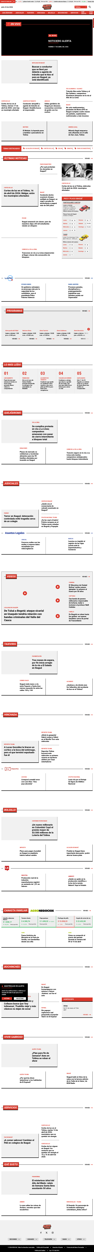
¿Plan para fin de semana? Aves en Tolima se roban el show (41, 1057)
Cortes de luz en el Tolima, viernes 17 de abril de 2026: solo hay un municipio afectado (10, 107)
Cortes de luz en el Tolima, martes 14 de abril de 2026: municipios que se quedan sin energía (49, 1132)
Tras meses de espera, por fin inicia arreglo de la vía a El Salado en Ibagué (43, 664)
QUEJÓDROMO (7, 13)
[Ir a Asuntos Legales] (14, 533)
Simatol (70, 148)
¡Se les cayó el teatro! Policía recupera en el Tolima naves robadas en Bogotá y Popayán (50, 523)
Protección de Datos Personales (75, 1247)
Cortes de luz (49, 148)
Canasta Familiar (6, 1)
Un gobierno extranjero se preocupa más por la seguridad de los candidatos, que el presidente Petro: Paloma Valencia (30, 292)
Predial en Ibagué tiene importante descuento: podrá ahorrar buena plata (78, 853)
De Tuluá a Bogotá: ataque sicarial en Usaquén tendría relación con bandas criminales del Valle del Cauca (24, 615)
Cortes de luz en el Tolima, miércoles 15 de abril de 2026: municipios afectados (76, 188)
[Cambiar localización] (81, 7)
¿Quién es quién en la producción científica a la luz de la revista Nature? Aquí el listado (77, 882)
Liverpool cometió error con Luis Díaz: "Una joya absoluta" (30, 782)
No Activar (19, 998)
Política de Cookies (40, 1250)
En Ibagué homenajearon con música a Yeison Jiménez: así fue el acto (48, 991)
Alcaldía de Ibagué (32, 148)
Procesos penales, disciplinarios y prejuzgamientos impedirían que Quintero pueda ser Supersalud (75, 292)
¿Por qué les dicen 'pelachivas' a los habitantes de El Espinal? (31, 1080)
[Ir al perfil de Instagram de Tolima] (53, 1233)
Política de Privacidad (43, 1247)
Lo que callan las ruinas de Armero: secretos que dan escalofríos (30, 1207)
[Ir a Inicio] (47, 7)
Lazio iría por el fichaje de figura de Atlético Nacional (77, 782)
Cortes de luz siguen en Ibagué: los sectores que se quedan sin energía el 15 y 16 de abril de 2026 (49, 1151)
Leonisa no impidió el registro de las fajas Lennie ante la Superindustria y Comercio (76, 545)
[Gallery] (47, 328)
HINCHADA (41, 13)
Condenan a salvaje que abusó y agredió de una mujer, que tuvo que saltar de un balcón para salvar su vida (65, 384)
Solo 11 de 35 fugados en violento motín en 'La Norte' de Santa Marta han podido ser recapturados (83, 384)
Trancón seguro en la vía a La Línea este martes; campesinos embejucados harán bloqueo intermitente (78, 456)
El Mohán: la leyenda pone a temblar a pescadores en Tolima (33, 133)
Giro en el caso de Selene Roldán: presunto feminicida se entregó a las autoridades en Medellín (28, 384)
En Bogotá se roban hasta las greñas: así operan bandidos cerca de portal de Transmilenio (79, 617)
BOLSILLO (51, 13)
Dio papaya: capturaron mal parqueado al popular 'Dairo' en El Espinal (49, 1013)
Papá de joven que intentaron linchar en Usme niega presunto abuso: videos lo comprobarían (10, 384)
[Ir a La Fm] (9, 278)
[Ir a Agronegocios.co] (42, 910)
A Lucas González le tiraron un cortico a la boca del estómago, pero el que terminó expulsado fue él (19, 751)
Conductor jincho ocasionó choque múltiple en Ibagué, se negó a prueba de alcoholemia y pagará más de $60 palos (48, 200)
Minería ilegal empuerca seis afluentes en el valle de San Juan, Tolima (78, 133)
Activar (6, 998)
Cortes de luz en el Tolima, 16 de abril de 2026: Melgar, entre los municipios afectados (19, 193)
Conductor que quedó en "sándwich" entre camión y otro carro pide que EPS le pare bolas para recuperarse (46, 386)
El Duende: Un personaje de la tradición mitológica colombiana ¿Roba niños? (77, 1207)
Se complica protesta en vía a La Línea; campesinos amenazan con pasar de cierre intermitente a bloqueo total (43, 433)
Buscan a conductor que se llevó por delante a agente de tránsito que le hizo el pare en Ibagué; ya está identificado (42, 73)
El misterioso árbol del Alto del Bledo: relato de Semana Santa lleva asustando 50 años (43, 1184)
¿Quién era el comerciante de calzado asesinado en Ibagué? (49, 507)
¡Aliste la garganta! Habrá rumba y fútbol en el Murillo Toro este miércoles (50, 738)
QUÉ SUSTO (83, 12)
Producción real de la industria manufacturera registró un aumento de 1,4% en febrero (30, 882)
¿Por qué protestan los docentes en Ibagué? (47, 169)
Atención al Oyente (58, 1247)
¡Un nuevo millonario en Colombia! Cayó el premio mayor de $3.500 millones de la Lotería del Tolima (42, 830)
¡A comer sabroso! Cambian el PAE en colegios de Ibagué (19, 1141)
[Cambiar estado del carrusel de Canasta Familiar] (13, 1)
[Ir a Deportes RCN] (11, 769)
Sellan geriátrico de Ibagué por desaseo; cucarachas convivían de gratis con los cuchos (53, 108)
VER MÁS (16, 339)
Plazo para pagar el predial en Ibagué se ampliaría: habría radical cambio (30, 853)
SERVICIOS (74, 13)
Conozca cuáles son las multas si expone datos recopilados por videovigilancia (30, 545)
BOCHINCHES (62, 13)
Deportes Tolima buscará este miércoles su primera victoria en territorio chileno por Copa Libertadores (49, 756)
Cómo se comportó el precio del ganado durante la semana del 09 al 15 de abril (77, 938)
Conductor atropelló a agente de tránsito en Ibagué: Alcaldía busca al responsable (32, 107)
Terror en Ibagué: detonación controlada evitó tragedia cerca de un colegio (19, 519)
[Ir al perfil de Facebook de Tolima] (40, 1233)
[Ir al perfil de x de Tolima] (46, 1233)
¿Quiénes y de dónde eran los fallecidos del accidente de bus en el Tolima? (77, 687)
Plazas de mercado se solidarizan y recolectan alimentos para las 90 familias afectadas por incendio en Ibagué (29, 456)
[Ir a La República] (7, 868)
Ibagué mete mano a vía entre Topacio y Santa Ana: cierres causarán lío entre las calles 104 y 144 (31, 687)
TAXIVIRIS (30, 13)
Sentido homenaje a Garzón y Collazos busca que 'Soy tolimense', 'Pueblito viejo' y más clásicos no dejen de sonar (20, 1005)
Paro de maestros (83, 148)
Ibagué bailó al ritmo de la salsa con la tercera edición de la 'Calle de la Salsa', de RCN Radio (77, 1080)
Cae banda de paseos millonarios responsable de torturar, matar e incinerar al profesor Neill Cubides (79, 603)
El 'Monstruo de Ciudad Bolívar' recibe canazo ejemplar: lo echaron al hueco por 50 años (78, 588)
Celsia (60, 148)
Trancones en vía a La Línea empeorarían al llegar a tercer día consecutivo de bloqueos (38, 255)
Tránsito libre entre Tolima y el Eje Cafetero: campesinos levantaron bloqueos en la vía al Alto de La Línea (78, 94)
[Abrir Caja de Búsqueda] (90, 7)
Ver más (89, 158)
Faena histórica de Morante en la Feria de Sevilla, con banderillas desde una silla (30, 938)
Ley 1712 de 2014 (54, 1250)
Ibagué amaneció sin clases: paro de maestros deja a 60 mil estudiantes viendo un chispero (36, 224)
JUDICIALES (19, 13)
